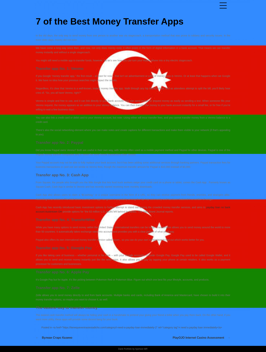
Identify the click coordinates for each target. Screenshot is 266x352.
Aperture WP (141, 349)
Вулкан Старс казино (57, 337)
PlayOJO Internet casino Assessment (198, 337)
